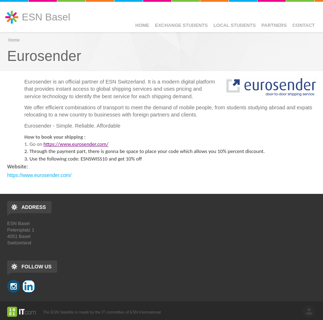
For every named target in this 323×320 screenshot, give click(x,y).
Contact (303, 25)
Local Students (235, 25)
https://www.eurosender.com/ (39, 175)
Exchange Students (181, 25)
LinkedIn (28, 286)
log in (309, 311)
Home (142, 25)
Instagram (13, 286)
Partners (274, 25)
